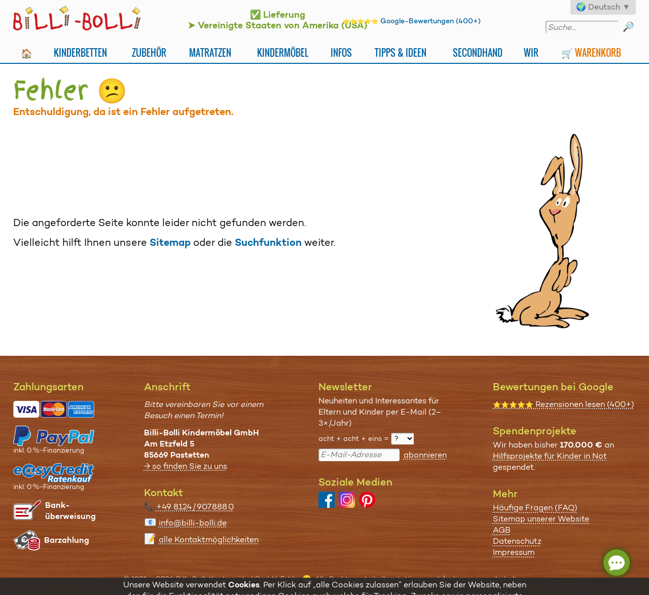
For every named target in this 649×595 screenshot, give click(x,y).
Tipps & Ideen (400, 52)
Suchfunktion (268, 242)
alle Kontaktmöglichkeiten (209, 539)
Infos (341, 52)
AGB (502, 530)
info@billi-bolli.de (193, 523)
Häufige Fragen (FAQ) (535, 507)
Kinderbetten (80, 52)
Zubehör (149, 52)
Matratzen (210, 52)
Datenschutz (517, 541)
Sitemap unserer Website (541, 519)
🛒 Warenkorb (591, 52)
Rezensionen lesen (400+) (563, 404)
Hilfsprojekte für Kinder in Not (550, 456)
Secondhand (477, 52)
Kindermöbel (282, 52)
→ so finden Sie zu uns (185, 466)
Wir (531, 52)
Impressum (513, 552)
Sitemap (170, 242)
